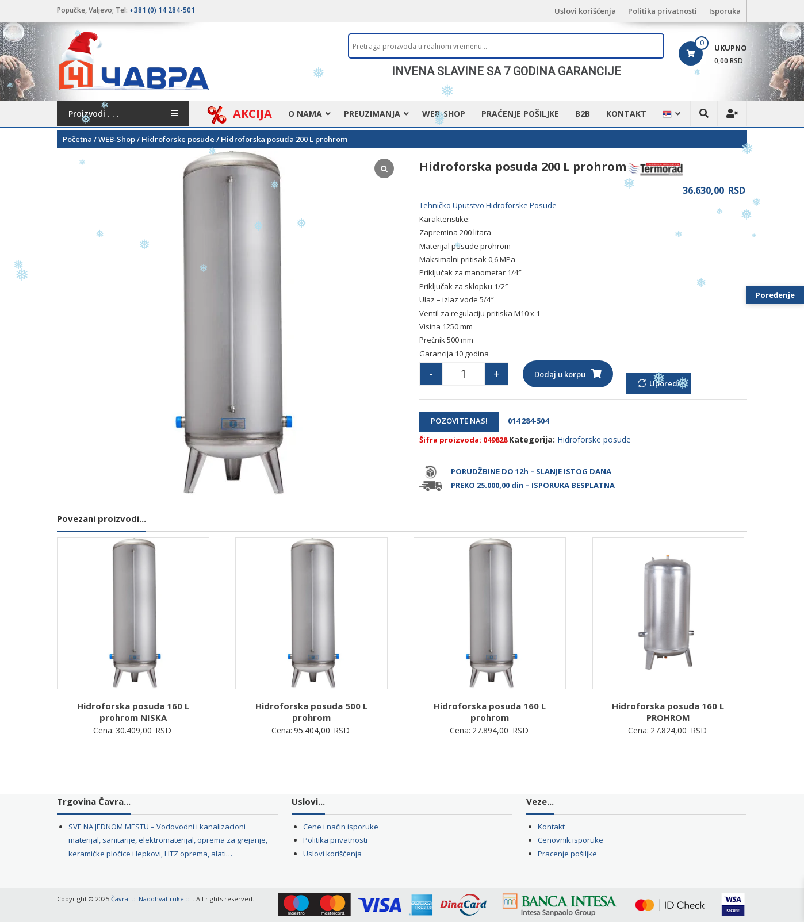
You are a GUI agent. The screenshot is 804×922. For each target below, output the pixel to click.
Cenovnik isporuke (570, 840)
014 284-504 (525, 421)
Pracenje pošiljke (567, 853)
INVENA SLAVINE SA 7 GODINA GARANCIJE (506, 71)
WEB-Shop (443, 113)
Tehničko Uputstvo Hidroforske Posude (488, 205)
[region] (506, 71)
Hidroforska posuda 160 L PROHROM (668, 711)
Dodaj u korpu (559, 374)
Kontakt (626, 113)
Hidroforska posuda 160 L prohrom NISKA (133, 711)
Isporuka (725, 11)
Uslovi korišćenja (585, 11)
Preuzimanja (372, 113)
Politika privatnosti (662, 11)
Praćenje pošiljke (520, 113)
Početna (77, 139)
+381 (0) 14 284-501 (162, 10)
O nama (305, 113)
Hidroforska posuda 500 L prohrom (311, 711)
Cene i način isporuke (340, 826)
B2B (582, 113)
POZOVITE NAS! (459, 421)
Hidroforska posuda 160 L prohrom (490, 711)
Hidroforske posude (178, 139)
